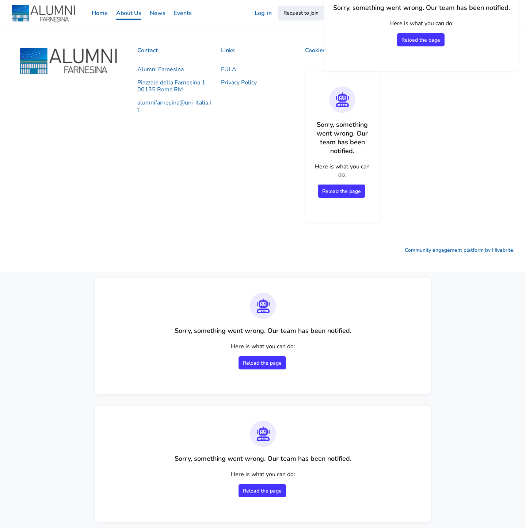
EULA (228, 69)
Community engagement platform (444, 250)
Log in (263, 13)
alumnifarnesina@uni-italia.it (174, 106)
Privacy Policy (239, 83)
